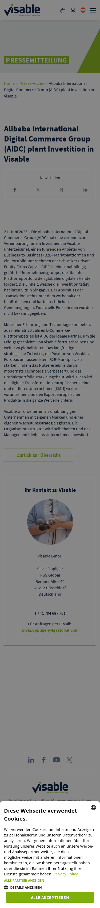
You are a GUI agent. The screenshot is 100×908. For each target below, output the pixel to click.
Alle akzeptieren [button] (50, 897)
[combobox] (93, 807)
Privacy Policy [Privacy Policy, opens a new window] (65, 873)
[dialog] (50, 854)
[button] (50, 880)
